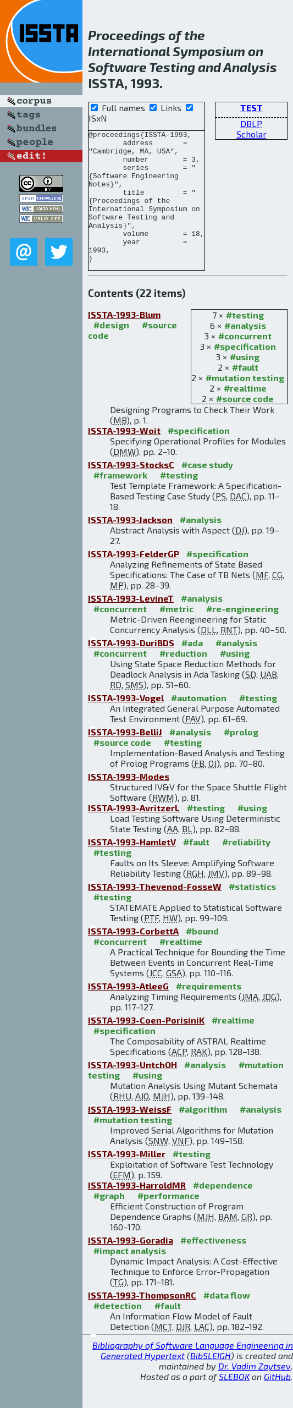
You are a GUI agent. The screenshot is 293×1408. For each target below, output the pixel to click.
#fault (245, 393)
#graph (109, 1222)
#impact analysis (129, 1277)
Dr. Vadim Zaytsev (254, 1392)
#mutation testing (245, 404)
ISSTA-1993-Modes (128, 803)
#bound (202, 957)
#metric (176, 635)
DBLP (251, 123)
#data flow (226, 1321)
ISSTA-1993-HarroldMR (137, 1211)
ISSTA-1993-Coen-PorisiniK (146, 1046)
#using (244, 383)
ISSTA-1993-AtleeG (128, 1012)
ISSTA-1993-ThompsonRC (142, 1321)
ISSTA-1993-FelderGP (133, 580)
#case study (207, 491)
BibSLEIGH (210, 1382)
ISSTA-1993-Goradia (130, 1266)
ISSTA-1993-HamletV (132, 868)
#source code (245, 425)
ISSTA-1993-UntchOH (132, 1091)
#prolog (241, 758)
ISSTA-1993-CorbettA (133, 957)
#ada (192, 669)
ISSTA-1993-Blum (124, 341)
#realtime (245, 414)
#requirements (208, 1012)
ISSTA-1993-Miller (126, 1180)
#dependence (223, 1211)
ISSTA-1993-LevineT (131, 624)
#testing (245, 341)
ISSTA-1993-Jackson (130, 546)
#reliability (246, 868)
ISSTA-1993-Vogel (126, 724)
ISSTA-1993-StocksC (131, 491)
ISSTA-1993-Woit (124, 457)
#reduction (183, 679)
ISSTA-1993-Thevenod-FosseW (155, 913)
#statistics (252, 913)
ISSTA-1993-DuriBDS (131, 669)
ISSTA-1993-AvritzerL (134, 834)
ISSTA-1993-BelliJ (125, 758)
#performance (168, 1222)
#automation (198, 724)
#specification (245, 372)
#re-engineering (242, 635)
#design (111, 351)
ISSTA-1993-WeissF (130, 1135)
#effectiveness (213, 1266)
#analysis (245, 351)
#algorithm (203, 1135)
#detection (117, 1332)
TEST (251, 107)
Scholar (251, 134)
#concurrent (245, 362)
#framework (120, 501)
